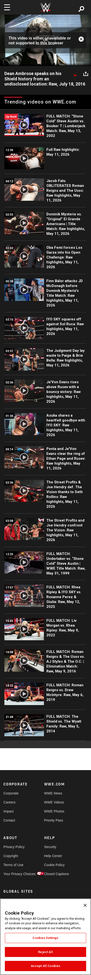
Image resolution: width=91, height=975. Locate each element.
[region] (45, 937)
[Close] (85, 905)
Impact (8, 811)
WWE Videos (54, 802)
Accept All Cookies (45, 966)
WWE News (53, 793)
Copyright (10, 856)
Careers (9, 802)
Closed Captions (54, 874)
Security (50, 847)
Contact (9, 820)
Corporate (10, 793)
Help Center (53, 856)
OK (45, 40)
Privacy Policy (13, 847)
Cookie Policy (54, 865)
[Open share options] (85, 73)
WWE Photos (54, 811)
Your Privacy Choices (13, 874)
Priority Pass (53, 820)
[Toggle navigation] (7, 7)
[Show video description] (75, 73)
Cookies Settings (45, 938)
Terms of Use (13, 865)
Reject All (45, 952)
